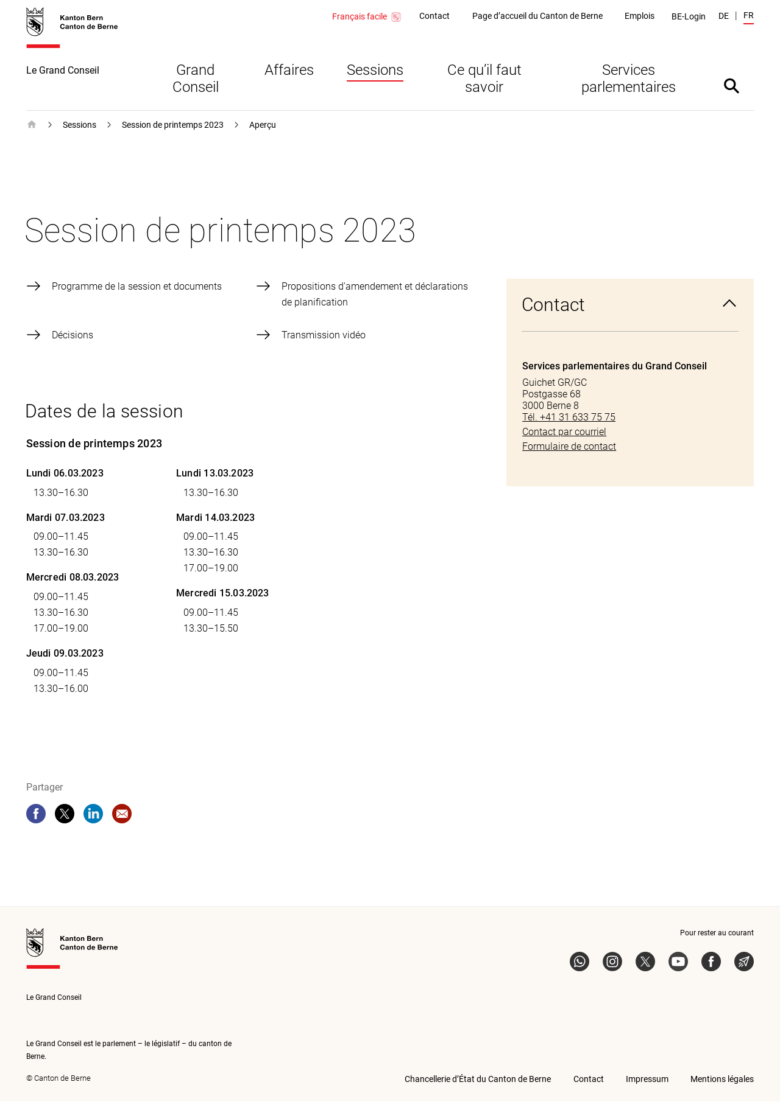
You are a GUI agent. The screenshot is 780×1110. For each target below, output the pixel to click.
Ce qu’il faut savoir (484, 87)
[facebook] (36, 822)
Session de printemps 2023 (173, 133)
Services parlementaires (628, 87)
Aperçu (262, 133)
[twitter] (64, 822)
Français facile (367, 17)
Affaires (289, 78)
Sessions (375, 78)
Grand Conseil (195, 87)
